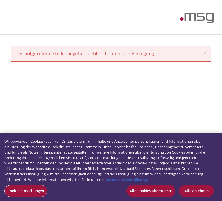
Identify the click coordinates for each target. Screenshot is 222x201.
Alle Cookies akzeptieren (151, 190)
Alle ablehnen (196, 190)
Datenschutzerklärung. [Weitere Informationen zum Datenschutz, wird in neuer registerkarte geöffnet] (126, 179)
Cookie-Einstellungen (26, 190)
